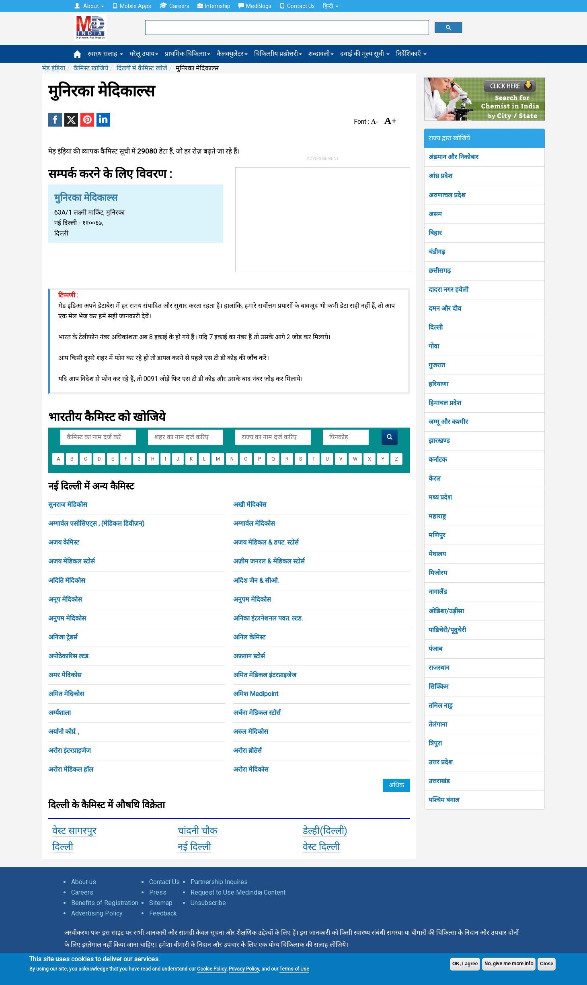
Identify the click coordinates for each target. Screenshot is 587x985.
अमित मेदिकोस (66, 694)
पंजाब (435, 649)
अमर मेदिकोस (65, 675)
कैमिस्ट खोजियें (91, 68)
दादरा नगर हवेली (448, 289)
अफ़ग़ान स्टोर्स (249, 656)
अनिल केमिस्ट (249, 637)
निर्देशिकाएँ (411, 53)
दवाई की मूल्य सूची (365, 53)
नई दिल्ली (194, 846)
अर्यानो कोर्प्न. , (63, 731)
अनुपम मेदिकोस (252, 599)
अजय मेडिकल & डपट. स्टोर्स (266, 542)
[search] (286, 28)
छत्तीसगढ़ (440, 270)
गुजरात (437, 365)
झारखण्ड (439, 440)
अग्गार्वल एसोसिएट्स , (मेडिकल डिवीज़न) (96, 523)
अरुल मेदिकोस (250, 731)
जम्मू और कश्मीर (448, 422)
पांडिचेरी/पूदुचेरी (447, 630)
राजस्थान (439, 668)
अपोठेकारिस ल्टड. (69, 656)
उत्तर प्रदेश (441, 762)
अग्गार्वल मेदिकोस (254, 523)
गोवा (434, 346)
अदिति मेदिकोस (66, 580)
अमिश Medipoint (255, 694)
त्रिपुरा (435, 743)
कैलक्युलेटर (232, 53)
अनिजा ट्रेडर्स (63, 637)
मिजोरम (438, 573)
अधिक (396, 785)
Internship (213, 6)
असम (435, 214)
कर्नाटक (438, 459)
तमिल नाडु (441, 705)
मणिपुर (437, 535)
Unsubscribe (208, 903)
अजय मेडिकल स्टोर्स (71, 561)
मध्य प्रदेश (440, 497)
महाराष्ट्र (437, 516)
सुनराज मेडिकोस (67, 504)
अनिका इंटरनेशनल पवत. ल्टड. (268, 618)
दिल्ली (62, 846)
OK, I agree (465, 964)
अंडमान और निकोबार (453, 157)
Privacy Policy (244, 969)
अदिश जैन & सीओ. (256, 580)
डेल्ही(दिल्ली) (325, 830)
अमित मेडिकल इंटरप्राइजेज (264, 675)
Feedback (163, 913)
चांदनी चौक (197, 830)
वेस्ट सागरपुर (74, 830)
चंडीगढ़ (437, 252)
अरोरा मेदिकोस (251, 769)
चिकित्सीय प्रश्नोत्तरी (278, 53)
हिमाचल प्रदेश (445, 403)
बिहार (435, 233)
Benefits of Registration (104, 903)
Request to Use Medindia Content (238, 892)
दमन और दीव (445, 308)
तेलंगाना (438, 724)
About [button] (89, 6)
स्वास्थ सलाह (105, 53)
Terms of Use (294, 969)
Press (157, 892)
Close (546, 964)
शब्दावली (321, 53)
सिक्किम (439, 686)
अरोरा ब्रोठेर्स (247, 750)
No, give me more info (508, 964)
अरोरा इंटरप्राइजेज (69, 750)
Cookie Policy (211, 969)
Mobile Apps (131, 6)
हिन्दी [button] (331, 6)
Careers (174, 5)
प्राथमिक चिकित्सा (187, 53)
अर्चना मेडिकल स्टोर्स (257, 713)
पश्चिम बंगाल (444, 800)
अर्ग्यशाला (59, 713)
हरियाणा (438, 384)
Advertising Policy (97, 913)
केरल (435, 478)
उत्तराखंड (439, 781)
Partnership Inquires (219, 882)
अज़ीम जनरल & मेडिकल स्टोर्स (269, 561)
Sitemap (160, 903)
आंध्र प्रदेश (440, 176)
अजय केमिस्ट (63, 542)
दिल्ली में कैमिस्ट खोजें (142, 68)
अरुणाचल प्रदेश (447, 195)
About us (83, 882)
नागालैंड (438, 592)
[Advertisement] (323, 218)
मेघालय (437, 554)
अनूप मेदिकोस (65, 599)
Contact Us (297, 6)
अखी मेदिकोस (250, 504)
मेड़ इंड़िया (53, 68)
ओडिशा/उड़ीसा (446, 611)
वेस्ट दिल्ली (321, 846)
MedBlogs (254, 6)
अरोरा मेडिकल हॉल (70, 769)
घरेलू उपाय (143, 53)
